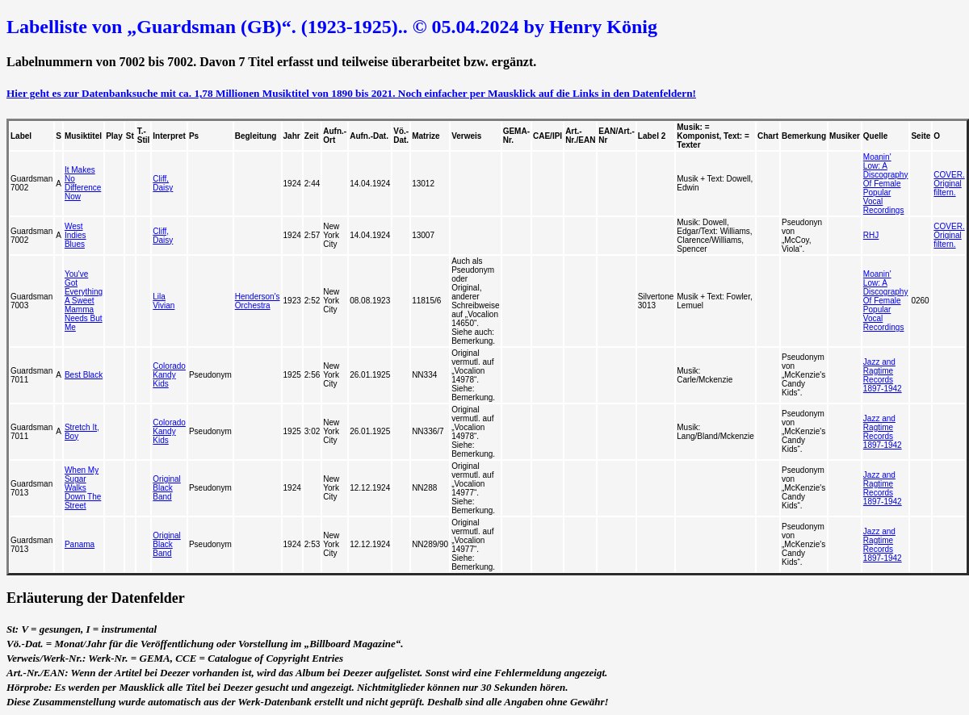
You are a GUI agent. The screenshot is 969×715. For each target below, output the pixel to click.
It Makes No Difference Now (83, 183)
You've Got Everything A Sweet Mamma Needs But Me (84, 301)
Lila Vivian (163, 301)
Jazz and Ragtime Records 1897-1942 (882, 375)
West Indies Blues (75, 235)
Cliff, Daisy (163, 183)
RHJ (871, 235)
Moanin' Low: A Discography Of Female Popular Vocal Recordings (885, 184)
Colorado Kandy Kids (169, 375)
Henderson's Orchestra (257, 301)
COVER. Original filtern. (948, 183)
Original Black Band (166, 488)
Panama (79, 544)
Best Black (84, 374)
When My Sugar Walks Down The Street (83, 488)
